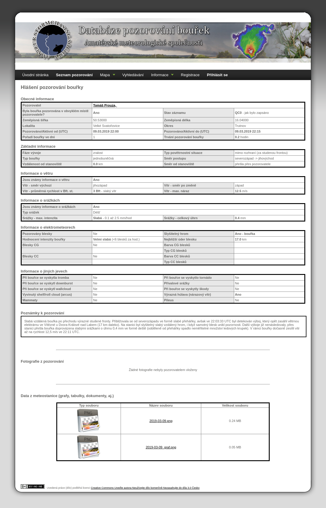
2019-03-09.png (160, 421)
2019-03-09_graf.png (161, 447)
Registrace (190, 75)
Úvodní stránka (35, 75)
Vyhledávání (133, 75)
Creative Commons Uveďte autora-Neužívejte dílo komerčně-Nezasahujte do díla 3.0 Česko (145, 487)
